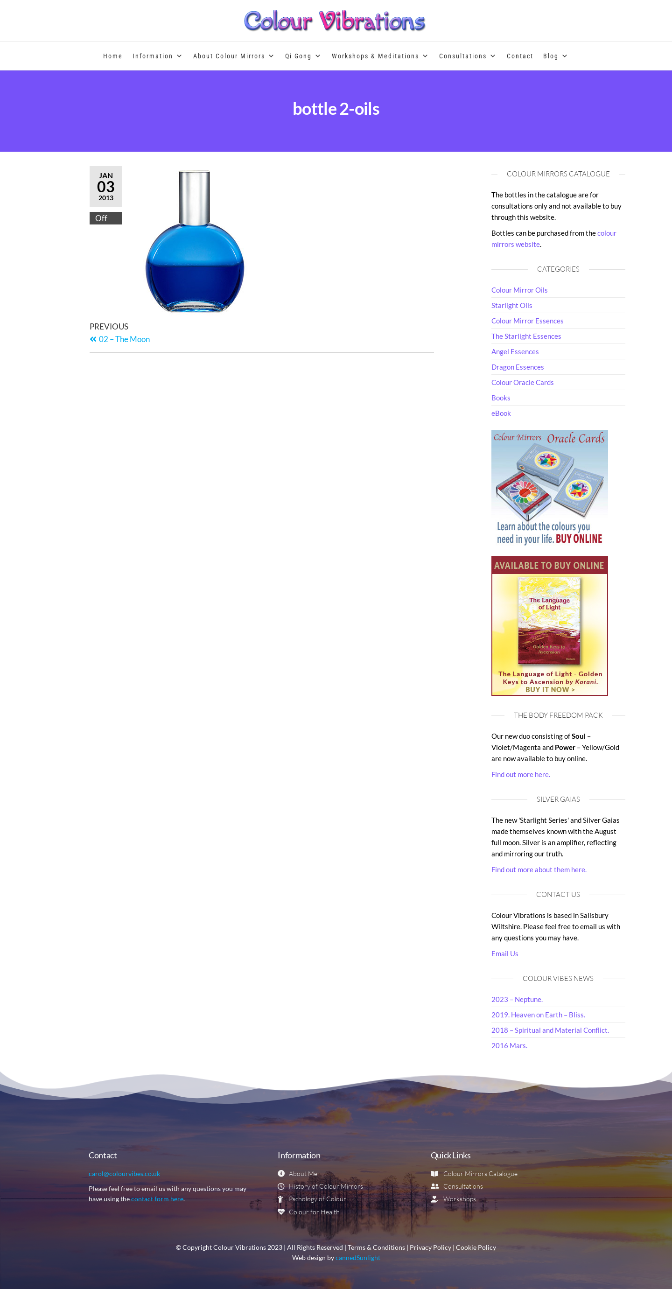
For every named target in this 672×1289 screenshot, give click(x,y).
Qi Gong (303, 56)
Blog (556, 56)
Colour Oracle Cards (522, 382)
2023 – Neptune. (517, 999)
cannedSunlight (358, 1257)
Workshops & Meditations (380, 56)
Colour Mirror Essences (527, 320)
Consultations (468, 56)
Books (501, 397)
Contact (520, 56)
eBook (501, 413)
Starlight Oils (511, 305)
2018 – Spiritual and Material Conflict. (550, 1030)
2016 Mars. (509, 1045)
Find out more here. (520, 774)
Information (158, 56)
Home (113, 56)
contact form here (157, 1199)
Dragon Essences (517, 367)
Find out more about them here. (539, 869)
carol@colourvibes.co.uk (124, 1173)
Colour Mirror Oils (519, 290)
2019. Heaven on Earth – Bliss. (538, 1014)
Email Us (504, 953)
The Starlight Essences (526, 336)
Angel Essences (515, 351)
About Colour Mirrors (234, 56)
